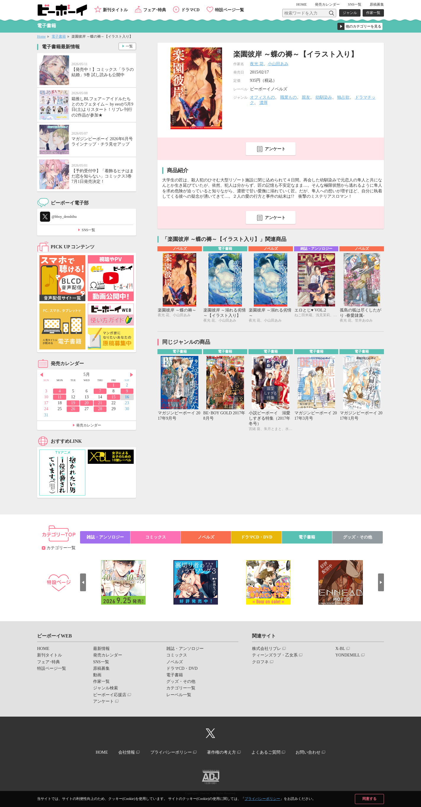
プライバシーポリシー (262, 799)
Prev (41, 374)
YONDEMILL (347, 655)
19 (73, 403)
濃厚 (263, 102)
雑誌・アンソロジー (105, 537)
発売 (327, 4)
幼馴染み (323, 97)
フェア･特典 (154, 10)
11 (59, 397)
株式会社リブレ (266, 648)
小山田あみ (278, 64)
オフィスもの (262, 97)
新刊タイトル (115, 10)
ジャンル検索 (105, 688)
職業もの (288, 97)
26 (73, 409)
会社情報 (126, 752)
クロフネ (260, 662)
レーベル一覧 (178, 695)
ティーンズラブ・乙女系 (275, 655)
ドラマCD (190, 10)
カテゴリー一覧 (61, 548)
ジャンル (350, 13)
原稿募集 (377, 4)
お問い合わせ (308, 752)
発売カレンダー (88, 425)
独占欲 (343, 97)
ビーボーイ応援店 (109, 695)
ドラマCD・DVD (256, 537)
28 (100, 409)
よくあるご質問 (265, 752)
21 (100, 403)
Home (41, 36)
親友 (306, 97)
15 (113, 397)
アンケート (275, 149)
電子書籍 (59, 36)
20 (86, 403)
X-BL (340, 648)
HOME (301, 4)
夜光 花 (257, 64)
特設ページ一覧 (229, 10)
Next (131, 374)
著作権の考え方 (221, 752)
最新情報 (101, 648)
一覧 (129, 46)
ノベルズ (206, 537)
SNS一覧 (354, 4)
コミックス (155, 537)
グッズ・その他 (357, 537)
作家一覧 (373, 13)
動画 (97, 675)
